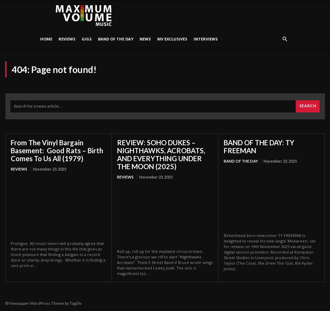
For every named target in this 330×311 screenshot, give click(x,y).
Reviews (67, 39)
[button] (285, 39)
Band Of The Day (115, 39)
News (145, 39)
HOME (46, 39)
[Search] (308, 106)
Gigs (87, 39)
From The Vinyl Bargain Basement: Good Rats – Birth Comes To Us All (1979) (57, 150)
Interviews (206, 39)
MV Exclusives (172, 39)
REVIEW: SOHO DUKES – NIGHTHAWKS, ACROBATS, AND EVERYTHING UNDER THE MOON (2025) (161, 154)
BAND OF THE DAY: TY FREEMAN (259, 146)
